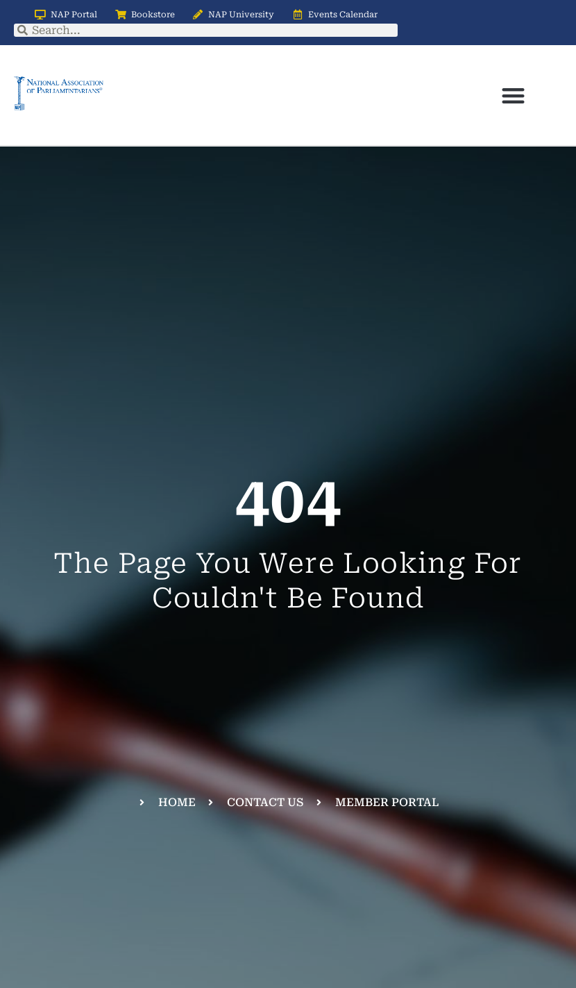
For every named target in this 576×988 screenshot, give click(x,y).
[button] (513, 95)
